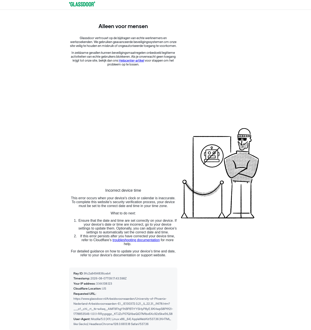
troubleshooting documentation (136, 240)
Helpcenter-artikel (131, 60)
